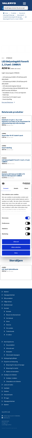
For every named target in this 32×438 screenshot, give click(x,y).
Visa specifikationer (8, 102)
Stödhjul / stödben (11, 378)
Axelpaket (9, 351)
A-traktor (9, 335)
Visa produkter (10, 345)
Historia (8, 325)
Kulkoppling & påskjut (10, 358)
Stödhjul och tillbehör (10, 375)
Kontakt (6, 308)
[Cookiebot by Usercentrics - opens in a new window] (23, 183)
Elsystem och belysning (11, 361)
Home (6, 13)
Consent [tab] (5, 188)
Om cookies (9, 328)
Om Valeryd (9, 318)
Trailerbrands (10, 331)
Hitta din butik (8, 395)
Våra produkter (8, 298)
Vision (8, 321)
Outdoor (6, 391)
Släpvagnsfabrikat (9, 295)
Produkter (13, 13)
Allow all (16, 241)
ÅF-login (6, 398)
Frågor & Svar (8, 301)
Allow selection (16, 247)
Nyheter (6, 292)
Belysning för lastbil (12, 368)
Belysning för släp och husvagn (15, 365)
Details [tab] (16, 188)
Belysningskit (20, 15)
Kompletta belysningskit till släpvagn (12, 17)
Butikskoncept (8, 305)
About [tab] (26, 188)
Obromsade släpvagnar (13, 355)
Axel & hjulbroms (9, 342)
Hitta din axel (10, 348)
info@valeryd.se (6, 417)
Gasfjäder (6, 388)
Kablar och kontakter (12, 371)
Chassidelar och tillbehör (13, 381)
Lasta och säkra (8, 385)
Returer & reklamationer (13, 315)
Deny (16, 253)
